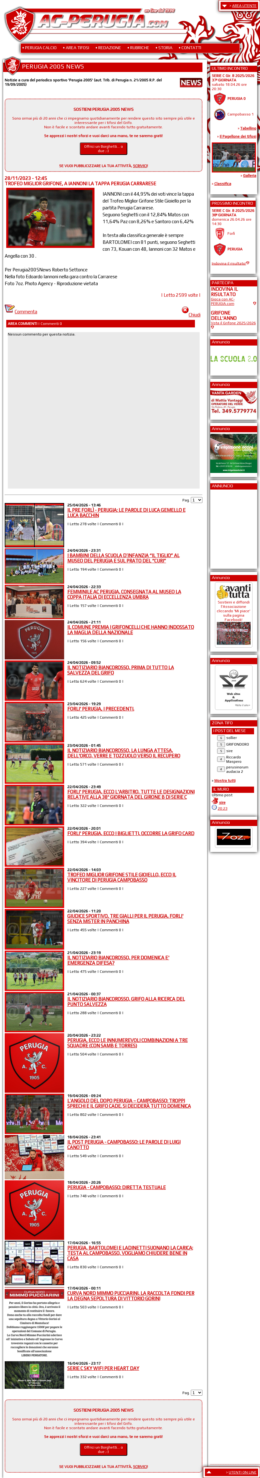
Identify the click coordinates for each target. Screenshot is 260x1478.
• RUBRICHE (138, 47)
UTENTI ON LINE (243, 1472)
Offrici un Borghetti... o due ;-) (103, 148)
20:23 (222, 808)
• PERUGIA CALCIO (39, 47)
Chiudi (191, 314)
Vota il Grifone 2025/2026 (233, 323)
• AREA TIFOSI (76, 47)
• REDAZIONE (108, 47)
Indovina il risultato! (229, 263)
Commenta (21, 311)
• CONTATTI (190, 47)
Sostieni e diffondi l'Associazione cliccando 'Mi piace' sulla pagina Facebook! (234, 620)
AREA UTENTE (244, 5)
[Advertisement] (229, 527)
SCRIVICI (140, 166)
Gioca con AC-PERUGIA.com (223, 301)
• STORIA (163, 47)
